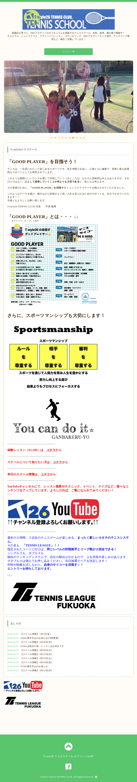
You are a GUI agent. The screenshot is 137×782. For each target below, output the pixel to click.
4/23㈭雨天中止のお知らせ (34, 666)
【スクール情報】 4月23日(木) (36, 670)
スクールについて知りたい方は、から (37, 462)
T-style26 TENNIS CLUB (59, 777)
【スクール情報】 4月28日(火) (36, 650)
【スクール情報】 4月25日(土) (36, 658)
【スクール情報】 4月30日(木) (36, 642)
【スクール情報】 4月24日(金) (36, 662)
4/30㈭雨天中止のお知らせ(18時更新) (39, 638)
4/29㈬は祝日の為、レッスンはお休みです (42, 646)
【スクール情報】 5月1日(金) (35, 634)
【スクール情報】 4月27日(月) (36, 654)
